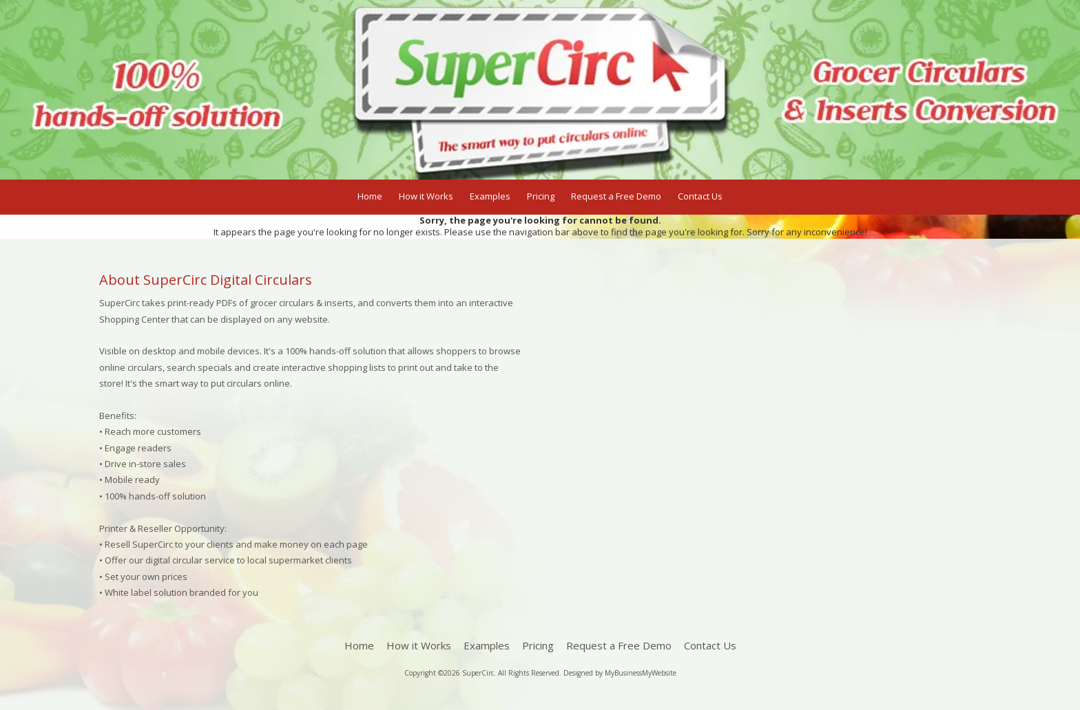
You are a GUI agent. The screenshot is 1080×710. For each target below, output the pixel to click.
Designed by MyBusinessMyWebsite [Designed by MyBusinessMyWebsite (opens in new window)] (619, 673)
